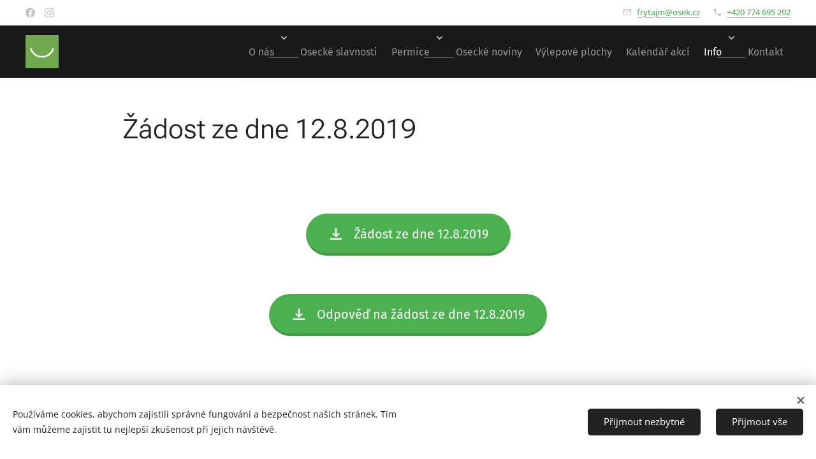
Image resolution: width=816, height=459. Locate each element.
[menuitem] (208, 52)
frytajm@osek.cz (668, 12)
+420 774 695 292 (758, 12)
